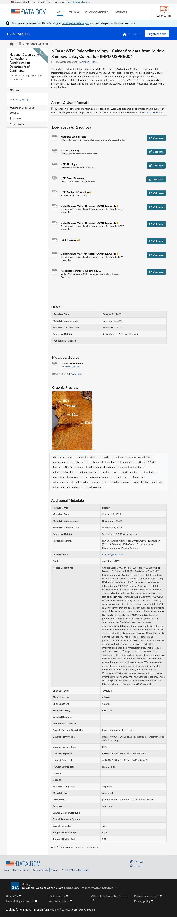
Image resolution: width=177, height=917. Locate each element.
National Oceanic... (38, 44)
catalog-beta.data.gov (75, 23)
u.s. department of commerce (97, 477)
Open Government (21, 870)
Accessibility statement (20, 901)
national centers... (88, 472)
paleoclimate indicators (65, 477)
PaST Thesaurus (69, 239)
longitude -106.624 (63, 467)
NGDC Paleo (76, 373)
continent (119, 456)
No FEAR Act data (58, 901)
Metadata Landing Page (73, 136)
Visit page (156, 137)
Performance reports (146, 896)
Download (156, 179)
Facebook (15, 118)
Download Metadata (70, 366)
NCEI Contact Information (75, 192)
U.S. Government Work (149, 112)
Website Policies (40, 870)
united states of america (130, 477)
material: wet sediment (132, 467)
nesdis (105, 472)
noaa (115, 472)
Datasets (137, 34)
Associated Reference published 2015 (81, 270)
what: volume (94, 487)
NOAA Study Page (70, 150)
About (7, 870)
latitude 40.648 (146, 461)
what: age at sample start (96, 482)
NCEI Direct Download (73, 178)
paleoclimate (148, 472)
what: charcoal (121, 482)
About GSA (12, 896)
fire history (77, 461)
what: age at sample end (66, 482)
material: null (85, 467)
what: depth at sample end (148, 482)
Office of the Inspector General (109, 896)
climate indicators (86, 456)
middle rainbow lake (63, 472)
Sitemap (55, 870)
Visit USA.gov (82, 909)
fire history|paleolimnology (102, 461)
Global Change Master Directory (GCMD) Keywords (89, 205)
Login (86, 870)
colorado (104, 456)
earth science (60, 461)
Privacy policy (142, 901)
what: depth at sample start (67, 487)
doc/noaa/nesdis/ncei (139, 456)
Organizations (156, 34)
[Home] (28, 12)
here (99, 847)
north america (130, 472)
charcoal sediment (62, 456)
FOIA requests (56, 896)
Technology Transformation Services (88, 888)
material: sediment (106, 467)
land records (126, 461)
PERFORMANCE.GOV (71, 870)
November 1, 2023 (87, 61)
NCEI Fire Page (69, 164)
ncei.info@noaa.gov (20, 99)
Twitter (14, 113)
